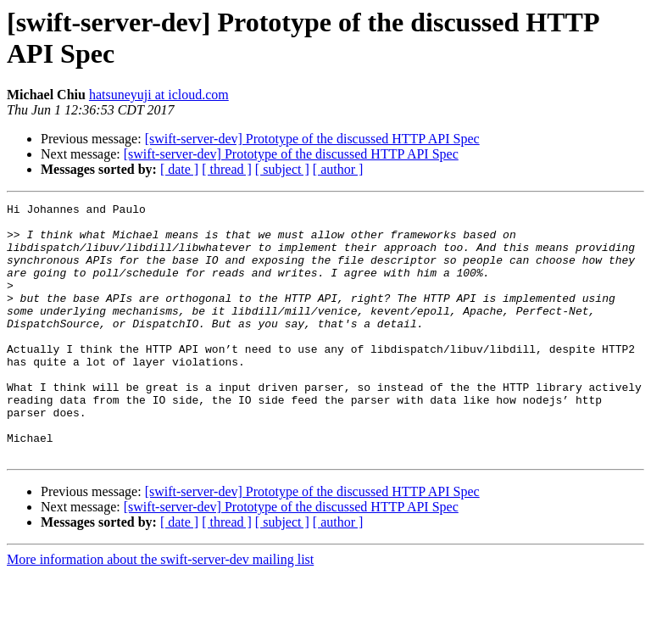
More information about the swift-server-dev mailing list (160, 610)
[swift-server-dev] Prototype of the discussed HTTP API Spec (312, 138)
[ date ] (179, 169)
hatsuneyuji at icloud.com (159, 94)
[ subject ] (282, 169)
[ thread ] (227, 169)
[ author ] (338, 169)
